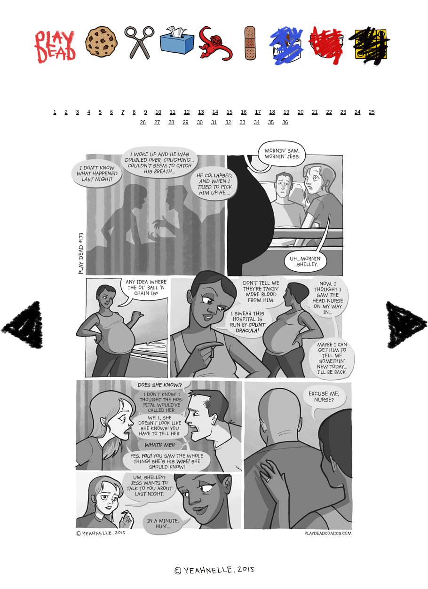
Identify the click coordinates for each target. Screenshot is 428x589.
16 (243, 112)
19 (286, 112)
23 (343, 112)
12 (187, 112)
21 (314, 112)
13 (201, 112)
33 (242, 122)
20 (300, 112)
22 (329, 112)
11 (172, 112)
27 (157, 122)
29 (185, 122)
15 (229, 112)
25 (371, 112)
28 (171, 122)
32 (228, 122)
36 (285, 122)
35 (271, 122)
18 (272, 112)
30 (200, 122)
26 (143, 122)
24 (357, 112)
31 (214, 122)
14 (215, 112)
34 (257, 122)
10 (158, 112)
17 (258, 112)
